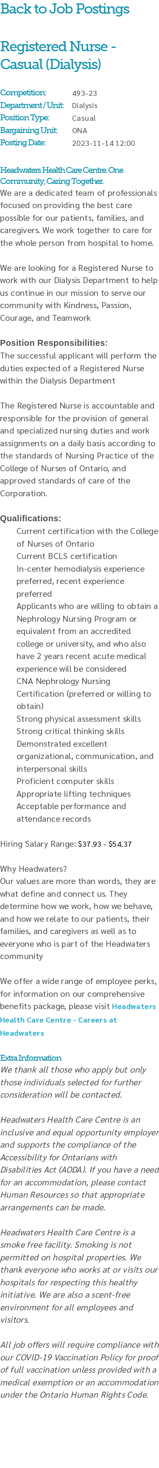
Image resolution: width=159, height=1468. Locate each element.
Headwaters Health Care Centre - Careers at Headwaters (78, 1019)
